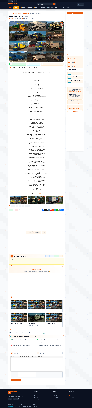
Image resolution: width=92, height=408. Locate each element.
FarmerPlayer (36, 399)
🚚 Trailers (29, 7)
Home (10, 7)
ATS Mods (36, 394)
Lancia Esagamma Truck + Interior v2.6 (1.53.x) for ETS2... (75, 91)
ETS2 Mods (15, 13)
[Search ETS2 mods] (45, 4)
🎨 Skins (35, 7)
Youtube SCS (55, 397)
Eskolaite (13, 205)
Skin (17, 205)
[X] (16, 1)
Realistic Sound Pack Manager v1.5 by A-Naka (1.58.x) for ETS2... (75, 103)
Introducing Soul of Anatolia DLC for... (74, 65)
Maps (62, 7)
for (25, 205)
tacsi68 (11, 18)
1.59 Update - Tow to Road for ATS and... (75, 80)
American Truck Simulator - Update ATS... (75, 72)
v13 (23, 205)
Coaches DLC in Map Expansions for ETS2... (75, 61)
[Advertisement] (36, 221)
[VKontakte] (11, 1)
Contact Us (71, 399)
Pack (20, 205)
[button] (11, 356)
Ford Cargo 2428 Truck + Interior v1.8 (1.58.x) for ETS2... (75, 97)
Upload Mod (75, 13)
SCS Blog (54, 399)
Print (44, 232)
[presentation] (11, 356)
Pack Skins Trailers (26, 13)
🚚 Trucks (23, 7)
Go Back (29, 232)
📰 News (57, 7)
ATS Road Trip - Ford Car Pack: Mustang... (75, 76)
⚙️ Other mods (50, 7)
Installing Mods (72, 395)
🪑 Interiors (42, 7)
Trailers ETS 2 (20, 13)
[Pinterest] (14, 1)
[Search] (54, 4)
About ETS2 (72, 394)
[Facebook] (9, 1)
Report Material (36, 232)
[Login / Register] (80, 4)
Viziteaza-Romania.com (38, 400)
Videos (67, 7)
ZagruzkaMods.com (38, 395)
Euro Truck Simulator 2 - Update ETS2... (74, 57)
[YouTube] (12, 1)
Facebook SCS (55, 394)
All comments (75, 111)
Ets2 (28, 205)
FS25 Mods (36, 397)
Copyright (71, 397)
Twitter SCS (54, 395)
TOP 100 (16, 7)
